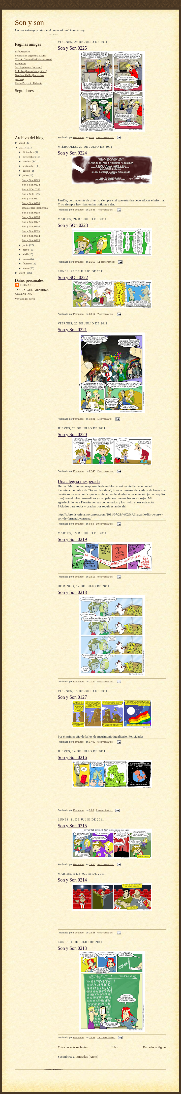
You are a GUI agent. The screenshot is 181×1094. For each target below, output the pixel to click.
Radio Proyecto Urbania (28, 82)
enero (26, 268)
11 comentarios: (106, 261)
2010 (22, 272)
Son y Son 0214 (31, 235)
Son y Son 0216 (31, 226)
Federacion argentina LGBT (31, 55)
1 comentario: (105, 418)
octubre (27, 161)
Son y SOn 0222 (31, 193)
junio (26, 245)
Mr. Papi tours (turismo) (28, 67)
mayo (26, 249)
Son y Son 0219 (31, 212)
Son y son (29, 22)
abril (25, 254)
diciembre (29, 152)
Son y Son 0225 (31, 179)
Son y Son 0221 (31, 198)
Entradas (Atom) (87, 1056)
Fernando (28, 285)
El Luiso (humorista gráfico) (31, 71)
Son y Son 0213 (31, 240)
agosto (27, 170)
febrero (27, 263)
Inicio (115, 1047)
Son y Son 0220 (31, 203)
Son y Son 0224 (31, 184)
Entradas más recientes (73, 1047)
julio (25, 175)
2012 (22, 142)
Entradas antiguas (154, 1047)
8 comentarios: (105, 576)
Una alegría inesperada (35, 207)
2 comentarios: (105, 471)
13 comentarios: (105, 137)
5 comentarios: (105, 681)
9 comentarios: (105, 864)
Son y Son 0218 (31, 217)
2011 (22, 147)
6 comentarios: (105, 741)
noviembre (29, 156)
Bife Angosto (22, 51)
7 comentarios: (105, 209)
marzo (27, 258)
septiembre (29, 165)
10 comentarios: (105, 523)
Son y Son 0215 (31, 230)
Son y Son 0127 (31, 221)
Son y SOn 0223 (31, 189)
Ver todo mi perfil (25, 298)
